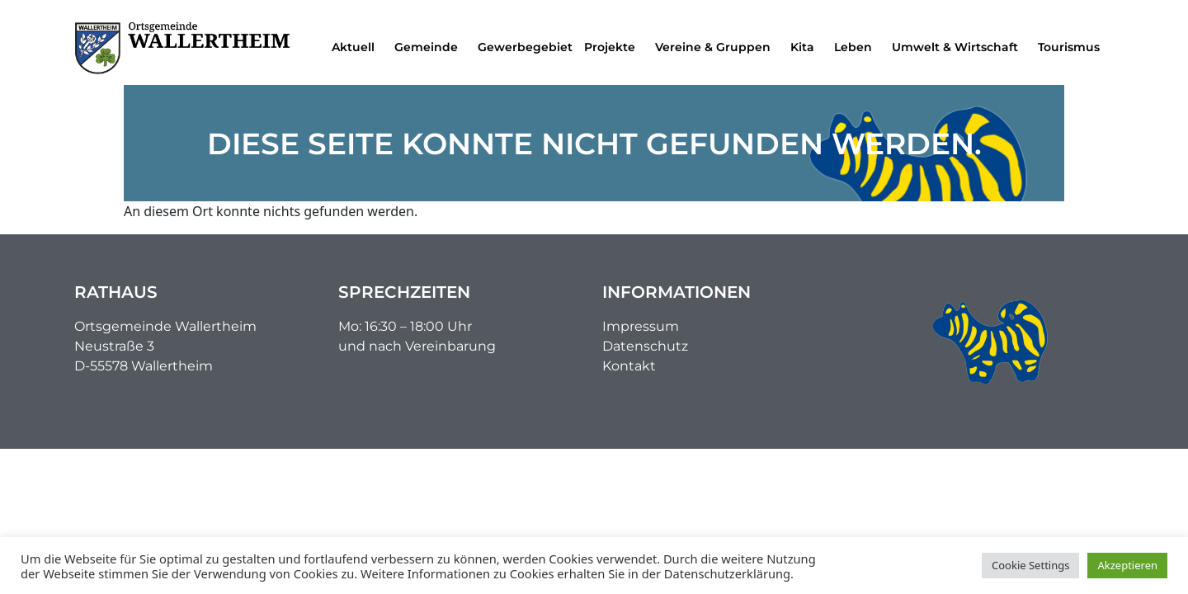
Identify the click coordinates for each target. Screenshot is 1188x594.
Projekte (614, 47)
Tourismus (1073, 47)
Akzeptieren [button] (1127, 565)
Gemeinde (430, 47)
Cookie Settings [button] (1030, 565)
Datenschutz (645, 346)
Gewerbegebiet (525, 47)
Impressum (640, 326)
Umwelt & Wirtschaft (959, 47)
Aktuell (357, 47)
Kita (806, 47)
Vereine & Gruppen (717, 47)
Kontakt (629, 366)
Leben (857, 47)
